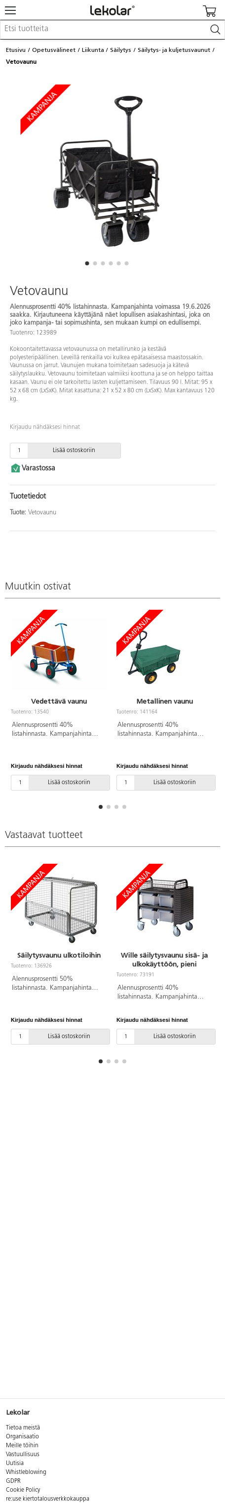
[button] (87, 263)
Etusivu (16, 49)
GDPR (13, 1481)
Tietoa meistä (23, 1428)
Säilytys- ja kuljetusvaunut (174, 49)
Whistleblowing (26, 1472)
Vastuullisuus (22, 1455)
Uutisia (15, 1464)
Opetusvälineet (53, 49)
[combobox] (112, 30)
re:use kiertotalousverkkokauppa (47, 1499)
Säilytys (120, 49)
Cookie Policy (23, 1490)
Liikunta (93, 49)
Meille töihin (22, 1446)
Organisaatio (22, 1437)
